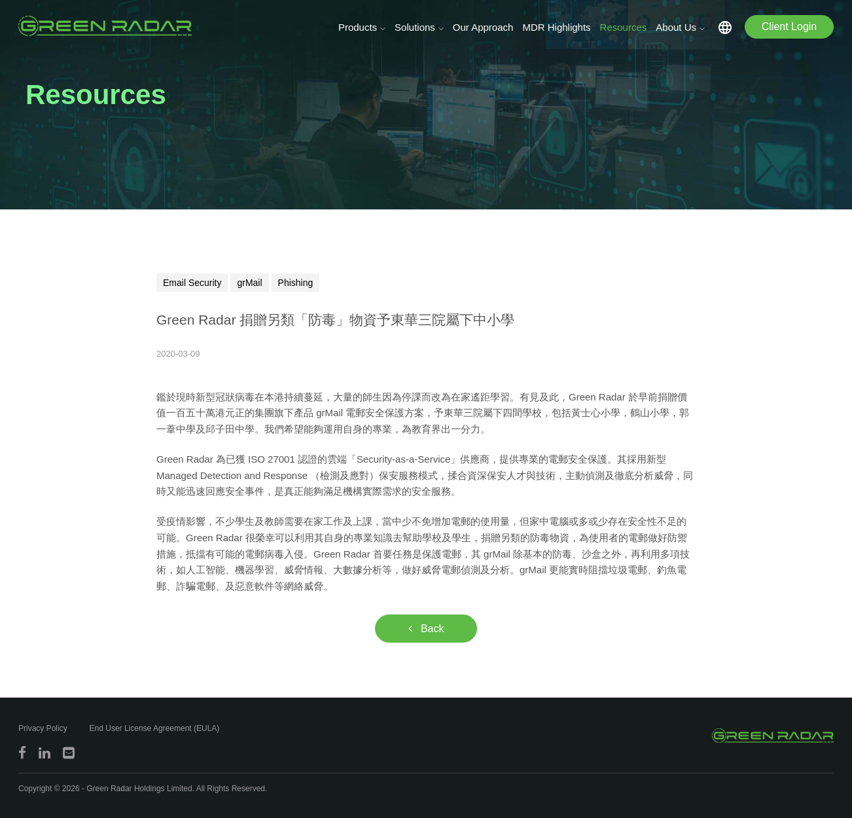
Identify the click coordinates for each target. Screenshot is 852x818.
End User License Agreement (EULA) (155, 728)
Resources (623, 27)
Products (357, 27)
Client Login (789, 26)
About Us (676, 27)
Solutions (415, 27)
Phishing (295, 282)
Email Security (192, 282)
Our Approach (483, 27)
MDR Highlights (556, 27)
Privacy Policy (42, 728)
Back (426, 628)
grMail (249, 282)
